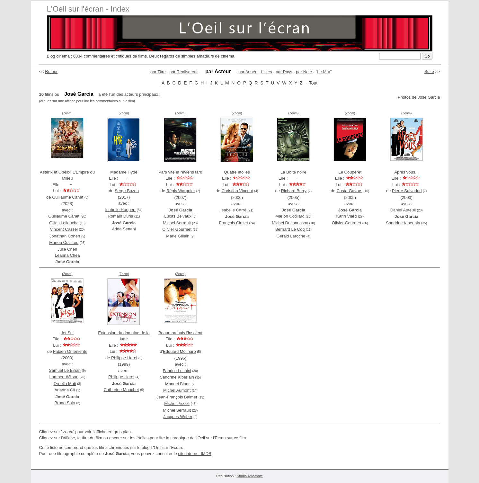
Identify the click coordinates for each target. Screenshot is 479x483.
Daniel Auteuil (403, 210)
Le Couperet (349, 172)
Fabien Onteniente (70, 351)
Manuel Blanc (178, 383)
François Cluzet (233, 222)
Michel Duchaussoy (290, 222)
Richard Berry (293, 190)
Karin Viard (346, 216)
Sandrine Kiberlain (403, 222)
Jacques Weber (177, 416)
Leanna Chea (67, 255)
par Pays (284, 71)
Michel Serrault (177, 222)
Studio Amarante (250, 476)
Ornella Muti (65, 383)
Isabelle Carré (233, 210)
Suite (429, 71)
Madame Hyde (123, 172)
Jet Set (67, 332)
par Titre (158, 71)
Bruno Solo (64, 402)
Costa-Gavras (349, 190)
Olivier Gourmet (176, 229)
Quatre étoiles (237, 172)
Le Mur (323, 71)
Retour (51, 71)
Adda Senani (124, 229)
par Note (304, 71)
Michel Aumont (177, 390)
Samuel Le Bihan (65, 370)
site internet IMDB (194, 453)
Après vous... (406, 172)
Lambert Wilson (63, 376)
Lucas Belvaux (177, 216)
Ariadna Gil (64, 390)
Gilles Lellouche (64, 222)
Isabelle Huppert (120, 209)
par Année (247, 71)
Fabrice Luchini (177, 370)
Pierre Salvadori (407, 190)
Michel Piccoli (177, 403)
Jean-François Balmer (176, 397)
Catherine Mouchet (121, 389)
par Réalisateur (183, 71)
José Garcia (429, 97)
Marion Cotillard (63, 242)
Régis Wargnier (180, 190)
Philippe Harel (124, 357)
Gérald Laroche (291, 236)
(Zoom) (67, 113)
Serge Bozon (127, 190)
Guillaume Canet (67, 197)
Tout (313, 82)
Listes (266, 71)
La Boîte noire (293, 172)
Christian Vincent (237, 190)
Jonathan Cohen (64, 236)
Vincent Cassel (64, 229)
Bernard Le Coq (290, 229)
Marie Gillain (177, 236)
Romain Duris (120, 216)
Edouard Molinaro (179, 351)
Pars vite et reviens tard (180, 172)
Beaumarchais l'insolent (180, 332)
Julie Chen (67, 249)
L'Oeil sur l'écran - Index (88, 8)
